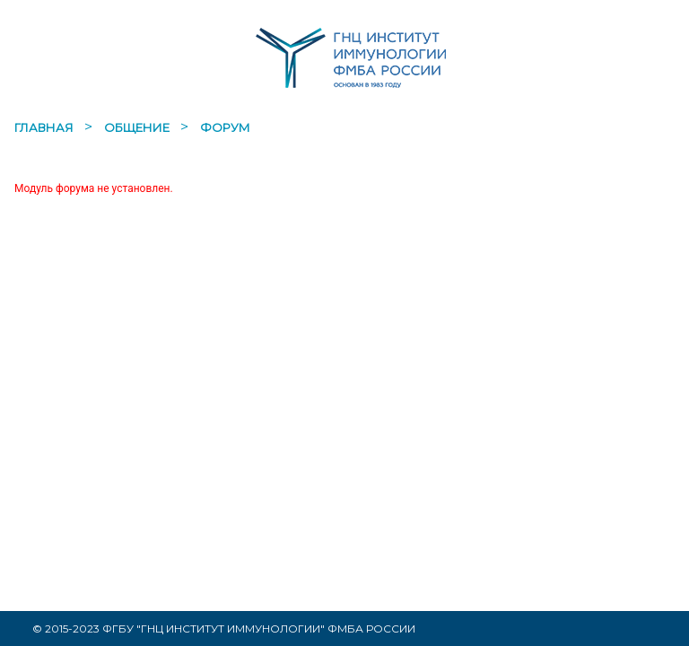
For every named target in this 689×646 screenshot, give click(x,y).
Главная (45, 127)
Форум (225, 127)
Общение (138, 127)
